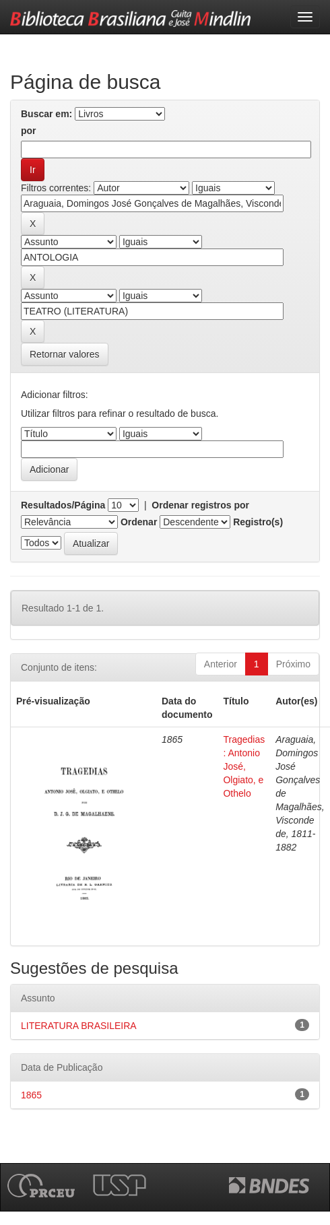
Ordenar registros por (200, 505)
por (28, 130)
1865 (31, 1095)
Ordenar (139, 522)
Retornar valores (65, 354)
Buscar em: (46, 113)
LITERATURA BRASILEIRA (79, 1025)
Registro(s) (258, 522)
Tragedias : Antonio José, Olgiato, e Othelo (244, 766)
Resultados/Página (63, 505)
